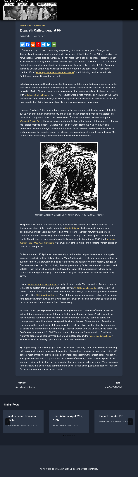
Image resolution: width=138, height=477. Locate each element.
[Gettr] (38, 44)
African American (28, 26)
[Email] (54, 44)
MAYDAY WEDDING (97, 385)
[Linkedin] (48, 44)
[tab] (63, 436)
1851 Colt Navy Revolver (51, 295)
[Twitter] (22, 44)
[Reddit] (33, 44)
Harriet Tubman (73, 228)
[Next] (130, 422)
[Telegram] (43, 44)
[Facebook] (27, 44)
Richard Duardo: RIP (111, 417)
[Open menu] (132, 10)
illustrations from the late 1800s (44, 284)
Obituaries (43, 26)
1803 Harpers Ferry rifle (88, 288)
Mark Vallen (27, 36)
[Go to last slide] (7, 422)
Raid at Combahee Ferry (101, 336)
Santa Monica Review (41, 385)
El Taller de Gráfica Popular (38, 94)
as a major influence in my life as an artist (57, 72)
